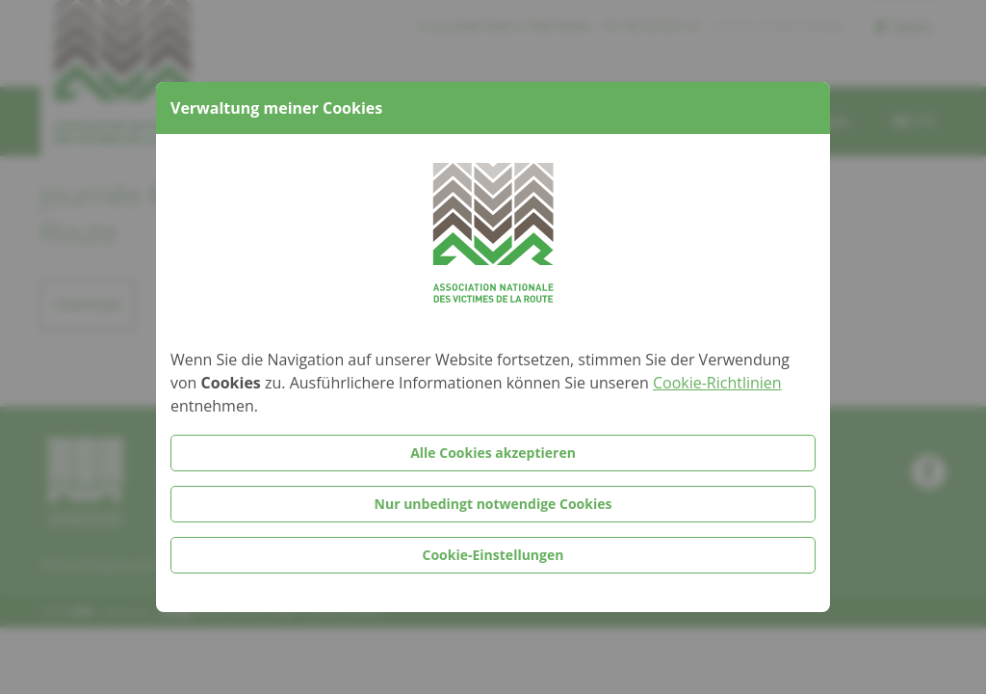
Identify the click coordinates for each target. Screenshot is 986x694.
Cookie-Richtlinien (717, 382)
